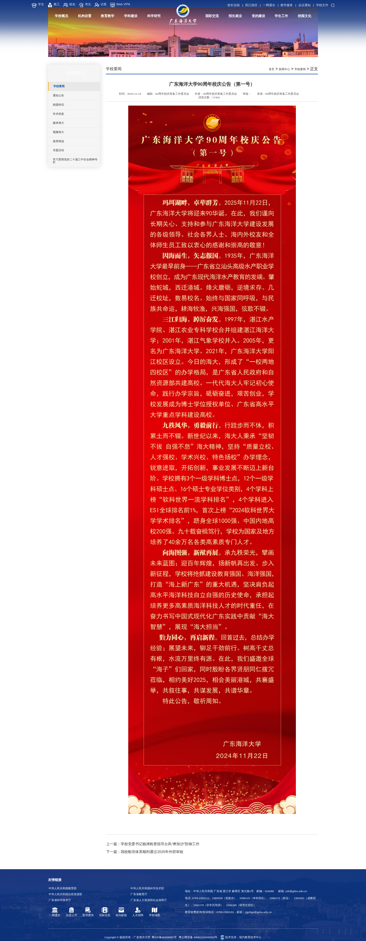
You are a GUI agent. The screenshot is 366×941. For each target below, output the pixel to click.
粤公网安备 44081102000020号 (198, 931)
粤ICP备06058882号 (164, 931)
